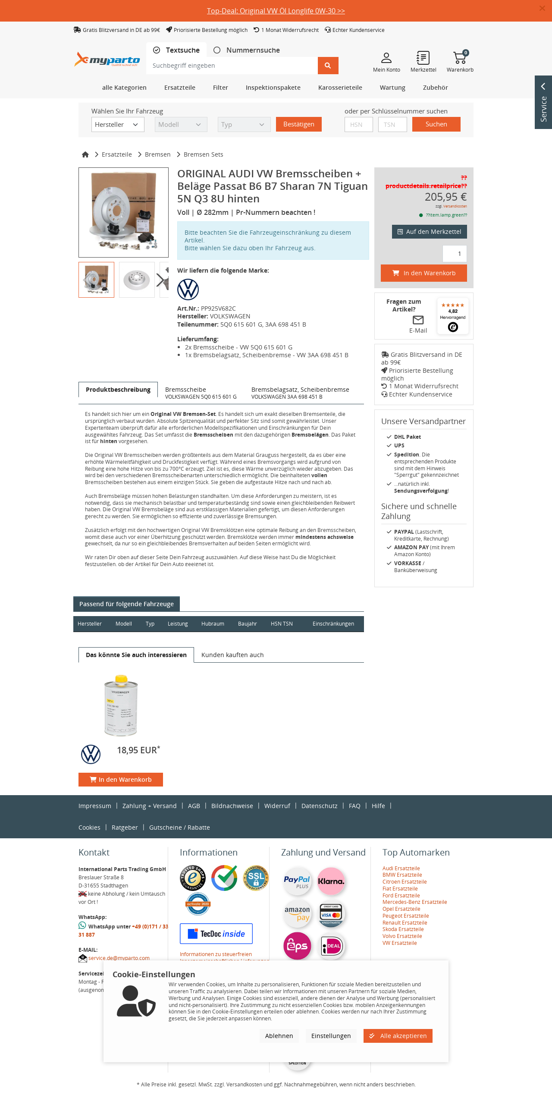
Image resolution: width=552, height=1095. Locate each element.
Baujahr (249, 623)
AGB (194, 806)
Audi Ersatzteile (401, 868)
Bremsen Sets (203, 154)
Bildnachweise (232, 806)
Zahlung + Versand (149, 806)
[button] (545, 8)
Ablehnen (279, 1036)
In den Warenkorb (121, 779)
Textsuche (182, 50)
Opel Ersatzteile (401, 908)
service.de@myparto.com (119, 958)
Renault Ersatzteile (405, 922)
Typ (150, 623)
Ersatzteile (117, 154)
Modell (124, 623)
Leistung (179, 623)
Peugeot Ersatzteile (406, 915)
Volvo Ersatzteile (402, 936)
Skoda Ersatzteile (403, 929)
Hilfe (378, 806)
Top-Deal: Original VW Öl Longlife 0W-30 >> (276, 11)
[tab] (176, 50)
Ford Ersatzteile (401, 895)
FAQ (355, 806)
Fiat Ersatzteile (400, 888)
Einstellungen (331, 1036)
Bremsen (158, 154)
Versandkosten (455, 206)
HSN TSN (284, 623)
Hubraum (214, 623)
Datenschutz (319, 806)
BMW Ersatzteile (402, 874)
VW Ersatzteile (400, 943)
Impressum (94, 806)
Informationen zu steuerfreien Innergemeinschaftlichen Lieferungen (225, 957)
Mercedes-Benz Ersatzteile (415, 902)
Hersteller (90, 623)
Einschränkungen (333, 623)
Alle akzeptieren (398, 1036)
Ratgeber (125, 827)
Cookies (89, 827)
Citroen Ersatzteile (405, 881)
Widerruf (277, 806)
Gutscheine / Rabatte (179, 827)
